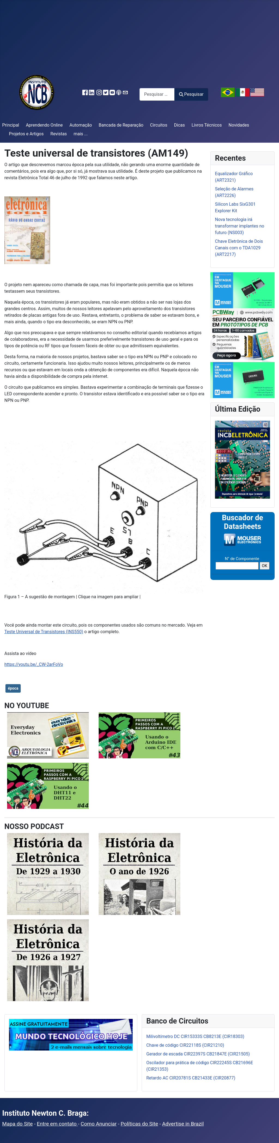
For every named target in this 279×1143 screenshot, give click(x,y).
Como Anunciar (99, 1124)
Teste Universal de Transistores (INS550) (43, 631)
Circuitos (158, 125)
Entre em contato (57, 1124)
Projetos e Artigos (26, 133)
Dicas (179, 125)
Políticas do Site (139, 1124)
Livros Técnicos (207, 125)
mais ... (81, 133)
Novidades (239, 125)
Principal (10, 125)
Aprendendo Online (44, 125)
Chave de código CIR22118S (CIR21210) (185, 1045)
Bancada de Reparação (121, 125)
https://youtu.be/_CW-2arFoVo (33, 664)
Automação (80, 125)
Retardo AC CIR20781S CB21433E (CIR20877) (190, 1078)
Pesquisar (191, 94)
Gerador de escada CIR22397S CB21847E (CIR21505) (198, 1054)
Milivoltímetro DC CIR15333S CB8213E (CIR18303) (195, 1036)
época (13, 688)
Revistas (58, 133)
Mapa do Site (17, 1124)
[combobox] (157, 94)
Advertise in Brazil (183, 1124)
